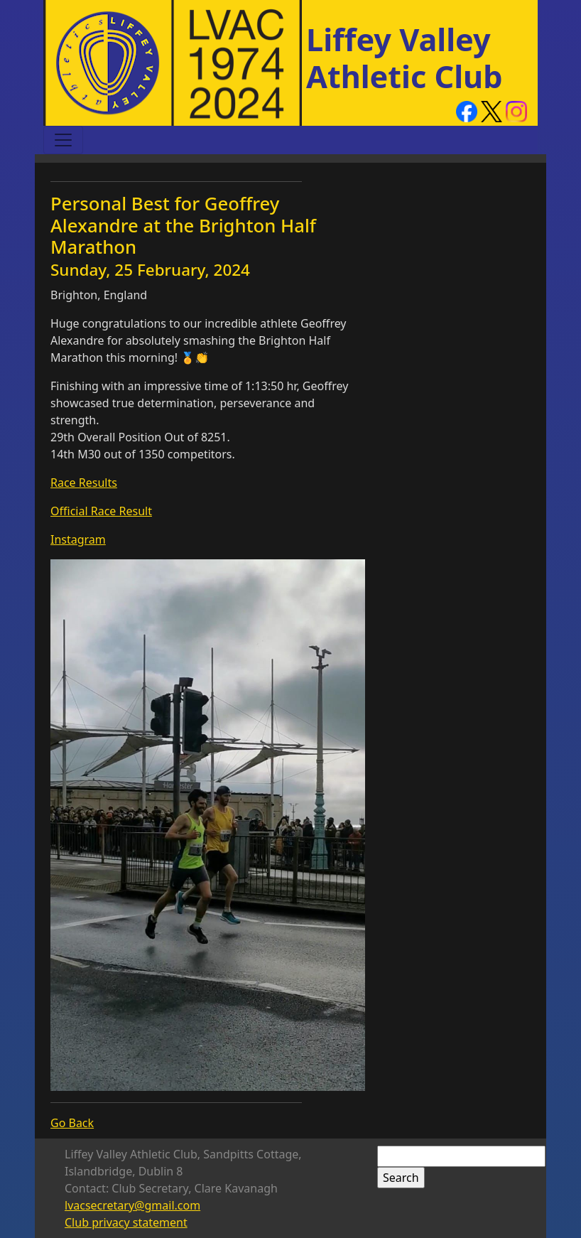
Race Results (83, 482)
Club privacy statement (126, 1222)
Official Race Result (101, 511)
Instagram (78, 539)
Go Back (72, 1123)
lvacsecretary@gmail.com (132, 1205)
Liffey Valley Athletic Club (404, 57)
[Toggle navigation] (63, 140)
